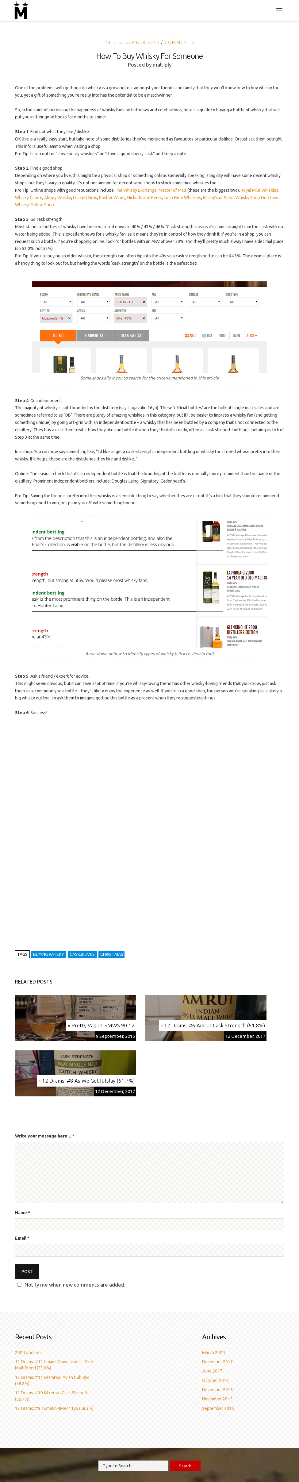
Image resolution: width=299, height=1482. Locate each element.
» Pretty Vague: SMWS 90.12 (101, 1025)
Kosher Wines (112, 197)
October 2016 (215, 1380)
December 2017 (217, 1361)
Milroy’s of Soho (218, 197)
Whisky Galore (28, 197)
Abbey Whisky (57, 197)
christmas (111, 954)
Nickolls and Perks (144, 197)
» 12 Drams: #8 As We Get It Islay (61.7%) (86, 1081)
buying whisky (48, 954)
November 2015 (217, 1398)
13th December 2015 (132, 42)
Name (21, 1212)
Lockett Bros (85, 197)
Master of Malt (172, 190)
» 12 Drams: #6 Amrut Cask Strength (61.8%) (212, 1025)
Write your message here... (44, 1136)
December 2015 (217, 1389)
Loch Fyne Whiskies (182, 197)
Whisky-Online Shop (34, 204)
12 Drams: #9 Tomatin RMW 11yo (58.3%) (54, 1408)
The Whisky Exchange (136, 190)
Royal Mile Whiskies (259, 190)
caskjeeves (82, 954)
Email (20, 1238)
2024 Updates (28, 1352)
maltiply (162, 64)
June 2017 (212, 1370)
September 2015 (218, 1408)
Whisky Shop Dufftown (258, 197)
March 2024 (213, 1352)
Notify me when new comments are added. (75, 1285)
